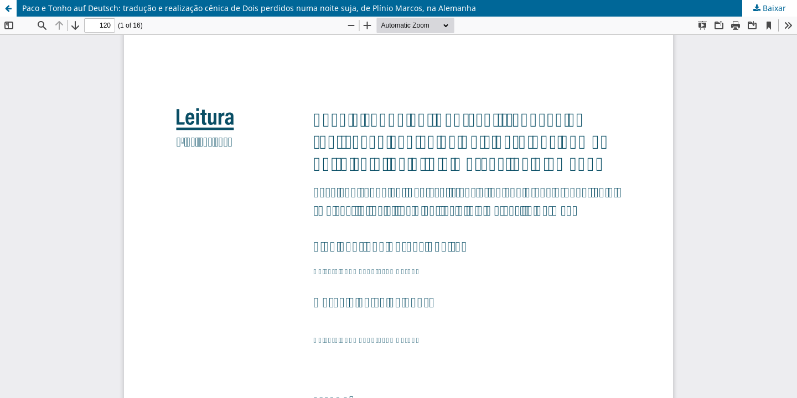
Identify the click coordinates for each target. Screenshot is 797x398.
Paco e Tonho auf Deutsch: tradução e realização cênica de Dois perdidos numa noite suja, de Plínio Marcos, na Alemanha (249, 8)
